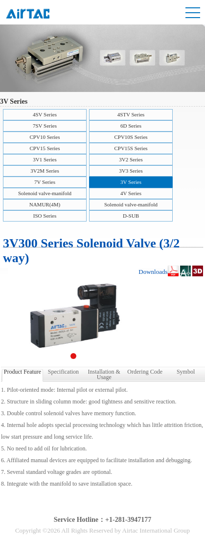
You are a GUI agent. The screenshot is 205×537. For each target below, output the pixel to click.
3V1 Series (45, 159)
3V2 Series (131, 159)
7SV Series (45, 126)
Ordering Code (144, 371)
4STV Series (131, 114)
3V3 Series (131, 171)
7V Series (44, 182)
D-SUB (131, 216)
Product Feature (22, 371)
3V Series (130, 182)
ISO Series (44, 216)
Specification (63, 371)
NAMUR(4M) (45, 204)
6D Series (130, 126)
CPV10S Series (130, 137)
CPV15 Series (44, 148)
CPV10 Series (44, 137)
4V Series (130, 193)
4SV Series (45, 114)
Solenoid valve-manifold (44, 193)
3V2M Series (44, 171)
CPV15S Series (130, 148)
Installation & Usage (104, 373)
